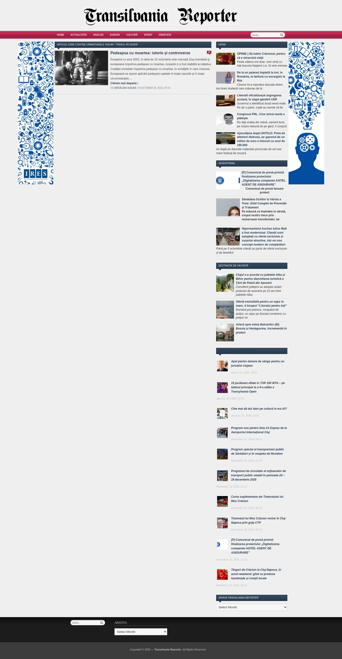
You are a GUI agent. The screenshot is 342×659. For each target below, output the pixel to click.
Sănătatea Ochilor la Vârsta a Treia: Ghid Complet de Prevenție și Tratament (264, 203)
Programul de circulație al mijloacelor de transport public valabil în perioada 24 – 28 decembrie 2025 (258, 475)
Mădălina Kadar (125, 88)
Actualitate (79, 35)
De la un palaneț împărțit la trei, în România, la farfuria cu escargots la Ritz (261, 76)
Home (60, 35)
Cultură (132, 35)
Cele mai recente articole (236, 350)
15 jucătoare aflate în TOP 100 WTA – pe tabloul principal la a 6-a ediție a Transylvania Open (258, 387)
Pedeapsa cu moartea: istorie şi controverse (150, 53)
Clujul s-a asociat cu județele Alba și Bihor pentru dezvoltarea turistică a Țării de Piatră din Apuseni (260, 279)
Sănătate (165, 35)
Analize (98, 35)
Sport (148, 35)
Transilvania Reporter (167, 649)
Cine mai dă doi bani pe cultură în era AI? (259, 408)
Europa (115, 35)
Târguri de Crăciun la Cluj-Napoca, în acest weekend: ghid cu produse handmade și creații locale (256, 574)
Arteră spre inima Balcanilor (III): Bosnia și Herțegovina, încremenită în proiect (261, 328)
